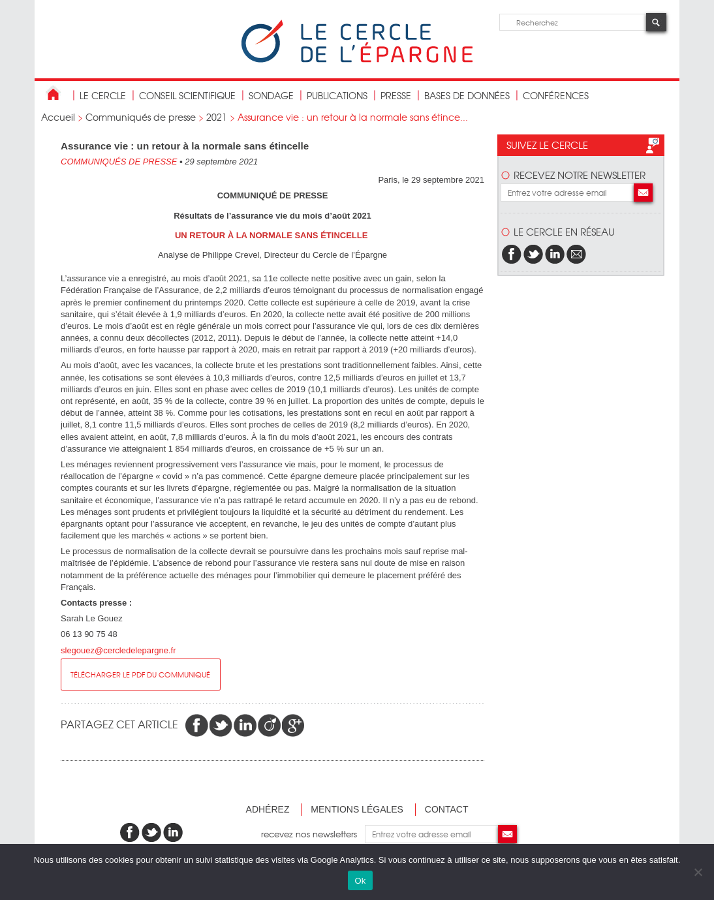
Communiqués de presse (140, 116)
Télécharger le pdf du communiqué (140, 674)
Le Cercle (103, 95)
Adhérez (268, 809)
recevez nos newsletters (313, 834)
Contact (447, 809)
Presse (395, 95)
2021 (216, 116)
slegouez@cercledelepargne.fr (118, 650)
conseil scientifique (187, 95)
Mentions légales (357, 809)
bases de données (467, 95)
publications (337, 95)
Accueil (58, 116)
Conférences (556, 95)
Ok (359, 881)
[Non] (697, 871)
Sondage (271, 95)
